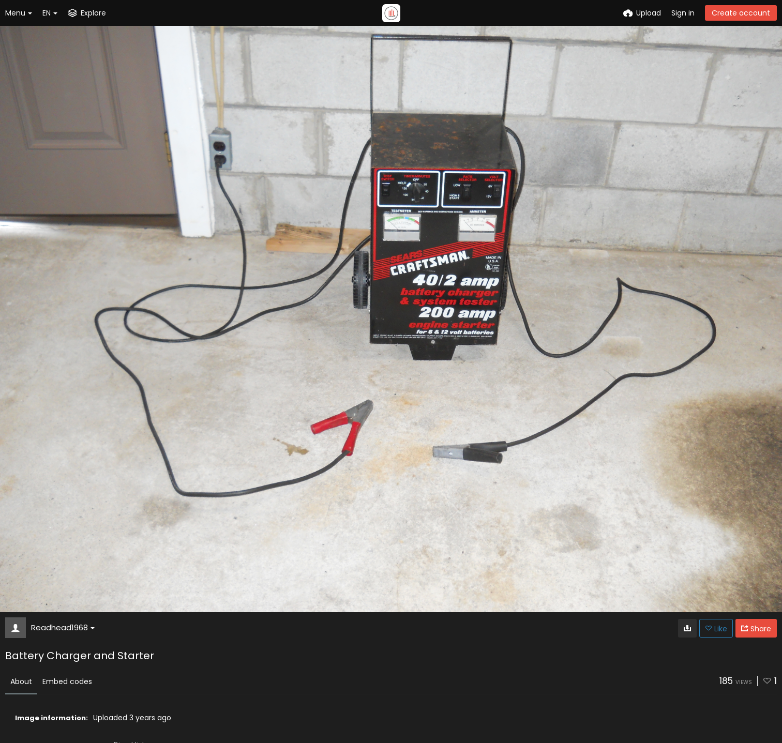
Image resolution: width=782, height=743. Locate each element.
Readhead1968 (63, 627)
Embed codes (67, 681)
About (21, 681)
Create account (741, 13)
